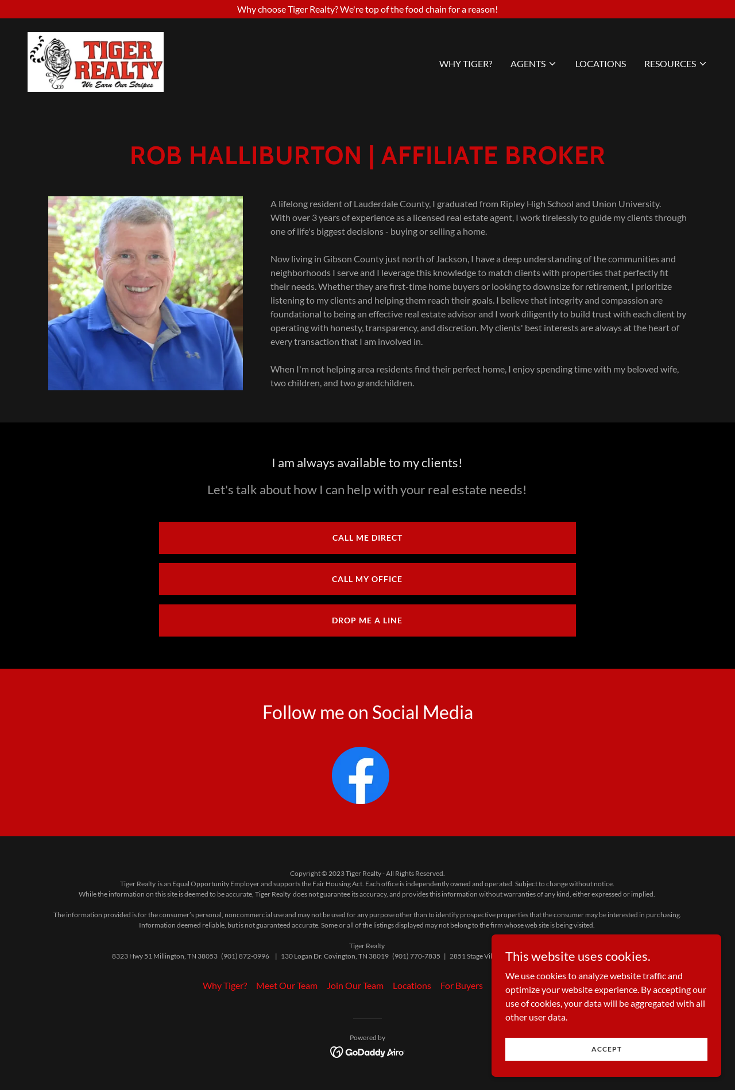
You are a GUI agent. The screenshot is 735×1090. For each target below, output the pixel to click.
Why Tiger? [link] (465, 63)
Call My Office (367, 579)
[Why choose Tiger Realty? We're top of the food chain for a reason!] (367, 9)
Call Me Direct (367, 537)
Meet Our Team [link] (287, 985)
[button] (533, 64)
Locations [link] (600, 63)
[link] (96, 60)
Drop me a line (367, 620)
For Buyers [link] (461, 985)
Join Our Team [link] (355, 985)
